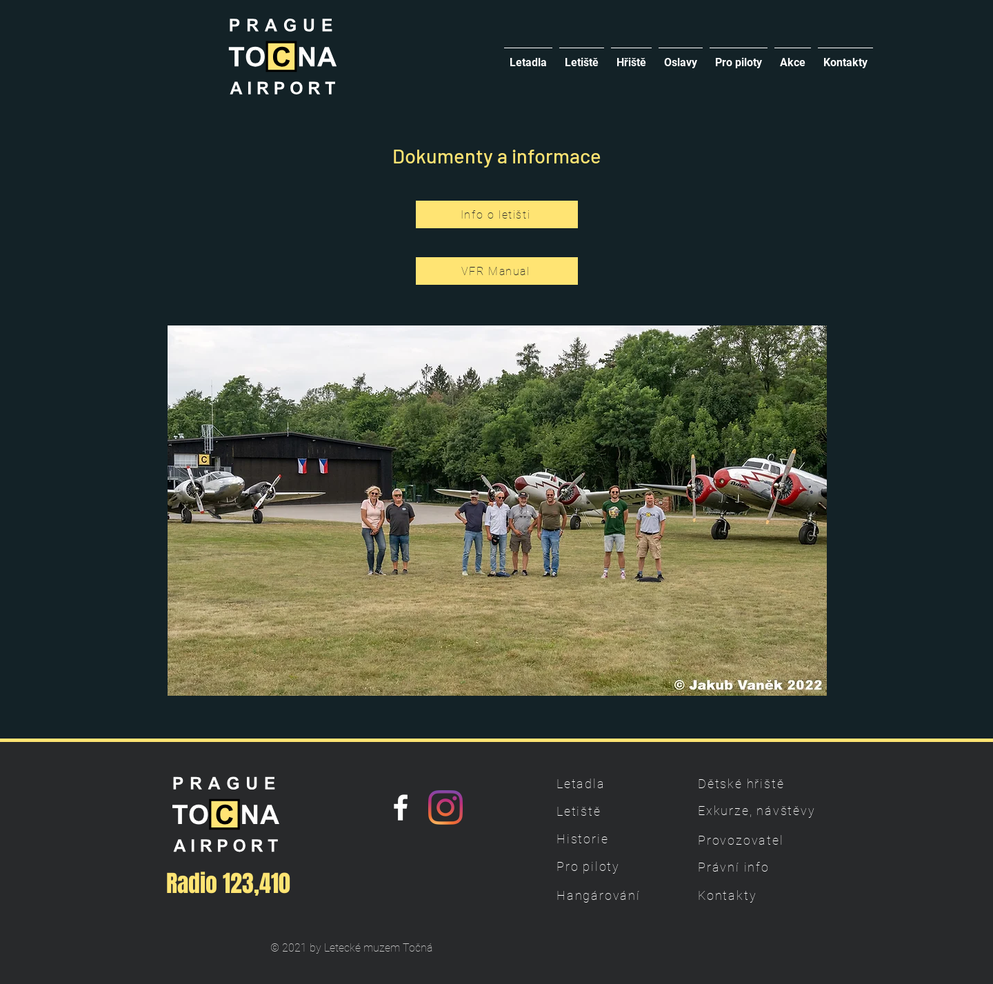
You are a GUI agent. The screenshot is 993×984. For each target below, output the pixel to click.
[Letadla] (604, 783)
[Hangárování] (604, 895)
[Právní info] (746, 867)
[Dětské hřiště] (746, 783)
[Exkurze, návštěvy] (758, 810)
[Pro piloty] (604, 866)
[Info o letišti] (497, 214)
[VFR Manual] (497, 271)
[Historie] (604, 838)
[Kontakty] (746, 895)
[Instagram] (445, 807)
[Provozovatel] (746, 840)
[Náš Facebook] (400, 807)
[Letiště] (604, 811)
